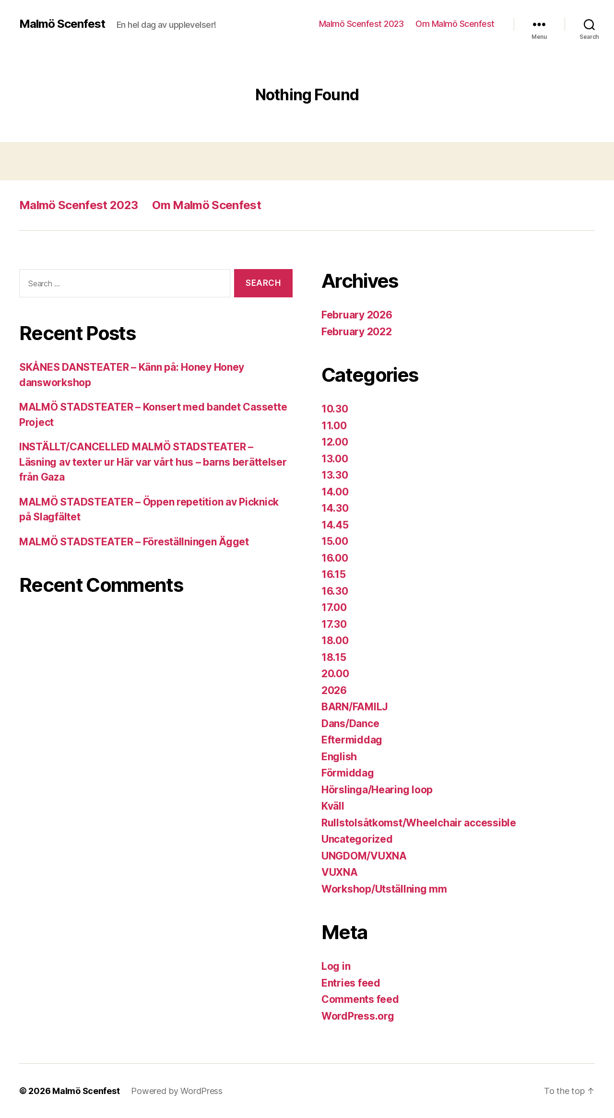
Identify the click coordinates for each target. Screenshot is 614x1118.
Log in (335, 966)
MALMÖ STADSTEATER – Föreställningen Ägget (134, 542)
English (339, 757)
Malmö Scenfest (62, 24)
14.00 (335, 492)
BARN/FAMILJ (354, 707)
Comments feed (360, 999)
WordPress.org (357, 1016)
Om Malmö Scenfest (455, 24)
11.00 (334, 426)
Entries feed (350, 983)
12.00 (334, 442)
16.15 (333, 574)
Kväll (332, 806)
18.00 (335, 641)
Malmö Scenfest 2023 (361, 24)
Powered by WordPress (177, 1091)
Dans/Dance (350, 724)
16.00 (334, 558)
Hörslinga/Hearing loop (377, 790)
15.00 (334, 541)
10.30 (334, 409)
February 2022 (356, 332)
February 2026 (356, 315)
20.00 (335, 674)
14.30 (335, 508)
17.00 (334, 607)
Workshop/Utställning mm (384, 889)
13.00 (334, 459)
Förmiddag (347, 773)
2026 (334, 690)
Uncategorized (357, 839)
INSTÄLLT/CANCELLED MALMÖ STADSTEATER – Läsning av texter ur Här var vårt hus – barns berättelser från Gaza (153, 462)
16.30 (334, 591)
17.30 (334, 624)
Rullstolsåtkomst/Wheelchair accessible (418, 823)
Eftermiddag (351, 740)
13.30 (334, 475)
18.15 (333, 657)
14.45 (335, 525)
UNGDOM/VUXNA (364, 856)
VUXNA (339, 872)
